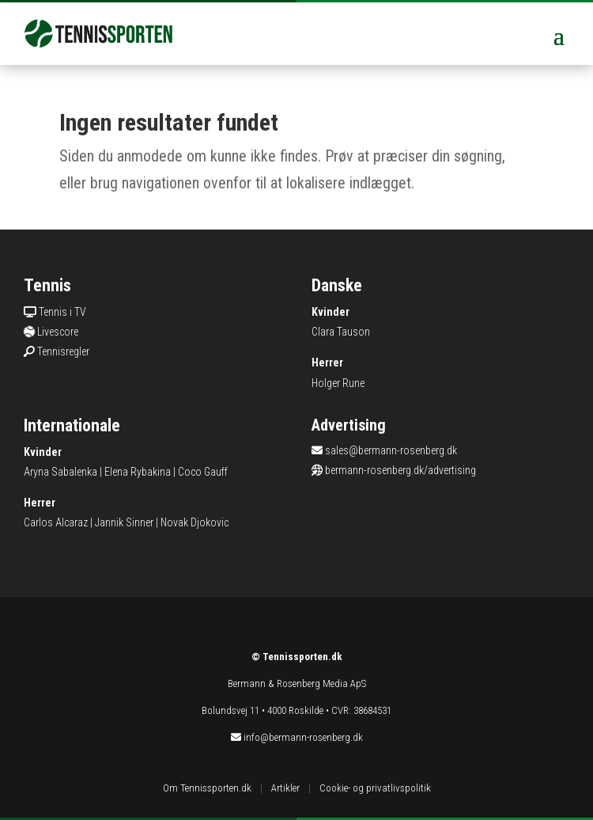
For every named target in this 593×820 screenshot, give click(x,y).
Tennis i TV (62, 312)
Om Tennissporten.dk (207, 788)
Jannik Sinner (124, 522)
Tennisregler (63, 351)
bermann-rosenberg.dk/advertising (400, 470)
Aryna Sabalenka (60, 471)
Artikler (285, 788)
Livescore (57, 331)
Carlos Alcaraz (56, 522)
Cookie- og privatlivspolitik (375, 788)
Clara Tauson (341, 331)
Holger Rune (338, 383)
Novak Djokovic (195, 522)
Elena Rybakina (137, 471)
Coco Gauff (203, 471)
